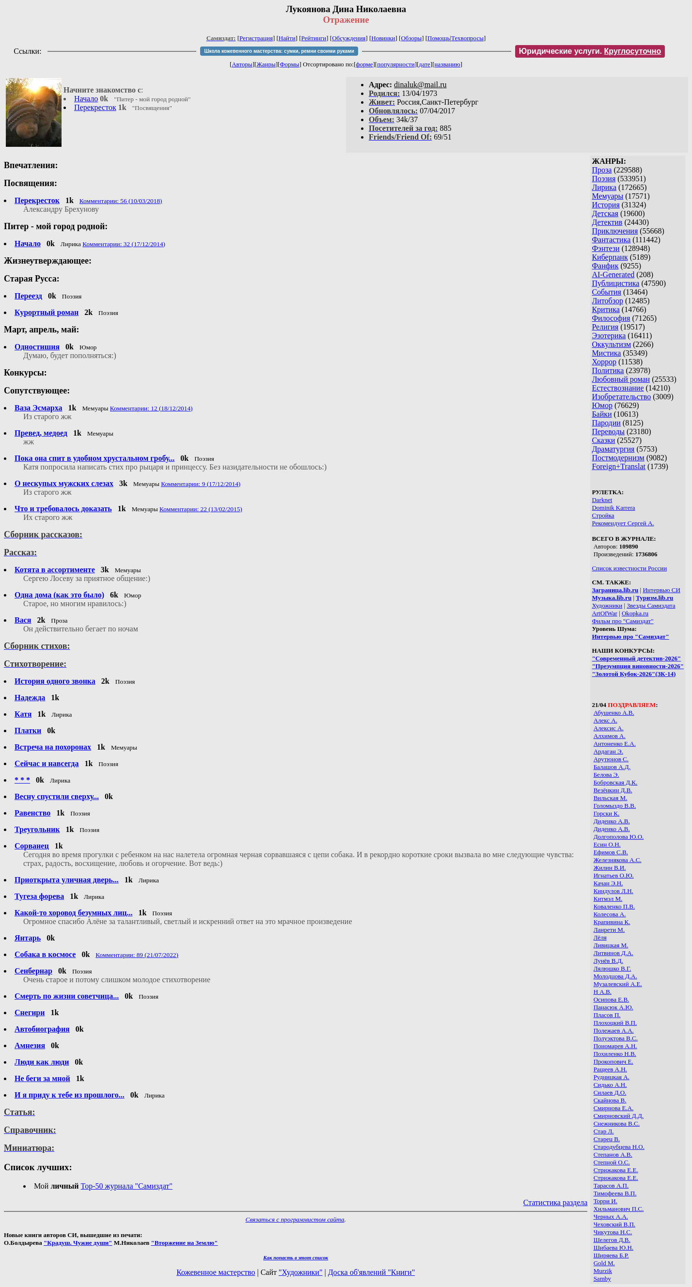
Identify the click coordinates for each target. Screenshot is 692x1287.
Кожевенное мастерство (215, 1272)
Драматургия (613, 449)
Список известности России (629, 568)
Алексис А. (609, 728)
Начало (86, 98)
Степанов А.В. (613, 1154)
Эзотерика (609, 335)
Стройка (603, 515)
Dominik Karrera (613, 507)
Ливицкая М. (611, 945)
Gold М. (604, 1263)
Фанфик (605, 266)
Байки (602, 414)
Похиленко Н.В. (615, 1053)
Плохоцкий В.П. (615, 1022)
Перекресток (95, 107)
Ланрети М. (609, 929)
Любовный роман (621, 379)
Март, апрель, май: (41, 329)
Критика (605, 309)
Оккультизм (611, 344)
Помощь (438, 38)
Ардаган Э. (608, 751)
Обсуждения (348, 38)
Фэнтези (605, 248)
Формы (289, 64)
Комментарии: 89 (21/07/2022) (136, 954)
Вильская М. (611, 797)
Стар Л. (604, 1131)
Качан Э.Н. (608, 883)
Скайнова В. (610, 1100)
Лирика (604, 187)
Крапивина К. (612, 922)
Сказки (603, 440)
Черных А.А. (611, 1216)
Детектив (607, 222)
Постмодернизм (618, 458)
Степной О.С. (612, 1162)
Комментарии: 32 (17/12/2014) (123, 244)
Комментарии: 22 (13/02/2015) (200, 509)
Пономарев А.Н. (615, 1046)
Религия (605, 327)
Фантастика (611, 239)
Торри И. (605, 1201)
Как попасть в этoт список (295, 1257)
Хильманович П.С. (619, 1208)
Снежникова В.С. (617, 1123)
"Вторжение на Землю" (184, 1242)
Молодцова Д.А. (615, 976)
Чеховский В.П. (614, 1224)
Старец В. (607, 1139)
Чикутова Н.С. (613, 1232)
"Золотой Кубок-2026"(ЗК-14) (634, 673)
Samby (602, 1278)
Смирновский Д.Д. (619, 1115)
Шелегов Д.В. (612, 1239)
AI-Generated (613, 274)
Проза (602, 170)
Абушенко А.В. (614, 712)
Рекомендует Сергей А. (623, 523)
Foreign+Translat (618, 466)
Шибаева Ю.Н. (613, 1247)
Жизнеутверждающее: (48, 261)
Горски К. (607, 813)
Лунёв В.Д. (608, 960)
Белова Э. (606, 774)
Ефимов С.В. (611, 852)
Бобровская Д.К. (616, 782)
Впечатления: (31, 165)
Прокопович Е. (613, 1061)
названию (447, 64)
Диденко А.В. (612, 821)
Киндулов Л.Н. (613, 891)
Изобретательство (621, 396)
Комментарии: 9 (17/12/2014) (200, 483)
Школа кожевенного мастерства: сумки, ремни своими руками (279, 51)
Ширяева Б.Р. (611, 1255)
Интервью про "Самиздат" (630, 636)
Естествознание (618, 388)
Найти (287, 38)
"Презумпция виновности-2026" (638, 666)
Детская (605, 213)
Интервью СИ (661, 590)
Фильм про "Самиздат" (622, 621)
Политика (608, 370)
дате (424, 64)
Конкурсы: (25, 372)
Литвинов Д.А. (613, 953)
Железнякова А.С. (618, 859)
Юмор (602, 405)
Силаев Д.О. (610, 1092)
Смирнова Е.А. (614, 1108)
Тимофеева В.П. (615, 1193)
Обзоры (411, 38)
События (606, 292)
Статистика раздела (555, 1202)
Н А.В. (603, 991)
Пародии (606, 423)
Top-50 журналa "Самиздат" (127, 1186)
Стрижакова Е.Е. (616, 1170)
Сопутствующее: (37, 390)
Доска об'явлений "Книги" (371, 1272)
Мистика (606, 353)
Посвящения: (30, 183)
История (605, 205)
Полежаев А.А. (614, 1030)
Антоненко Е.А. (615, 743)
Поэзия (603, 178)
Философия (611, 318)
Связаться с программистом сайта (295, 1219)
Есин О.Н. (607, 844)
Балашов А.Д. (612, 766)
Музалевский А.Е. (618, 984)
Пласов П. (607, 1015)
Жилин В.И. (610, 867)
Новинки (383, 38)
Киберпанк (610, 257)
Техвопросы (467, 38)
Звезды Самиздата (651, 605)
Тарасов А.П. (611, 1185)
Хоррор (604, 362)
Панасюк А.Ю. (613, 1007)
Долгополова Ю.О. (619, 836)
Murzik (603, 1270)
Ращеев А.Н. (610, 1069)
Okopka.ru (635, 613)
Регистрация (256, 38)
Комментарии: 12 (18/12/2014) (151, 408)
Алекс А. (605, 720)
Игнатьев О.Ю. (614, 875)
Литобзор (607, 301)
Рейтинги (314, 38)
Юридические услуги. (590, 51)
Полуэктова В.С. (616, 1038)
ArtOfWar (604, 613)
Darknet (602, 499)
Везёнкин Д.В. (613, 790)
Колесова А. (610, 914)
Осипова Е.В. (611, 999)
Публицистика (615, 283)
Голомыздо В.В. (615, 805)
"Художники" (300, 1272)
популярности (396, 64)
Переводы (608, 431)
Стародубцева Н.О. (619, 1146)
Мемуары (607, 196)
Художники (607, 605)
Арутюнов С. (611, 759)
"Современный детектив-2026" (636, 658)
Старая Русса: (32, 278)
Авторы (242, 64)
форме (364, 64)
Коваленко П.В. (614, 906)
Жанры (265, 64)
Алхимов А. (610, 735)
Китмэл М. (608, 898)
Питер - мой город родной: (56, 226)
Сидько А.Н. (610, 1084)
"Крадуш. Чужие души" (78, 1242)
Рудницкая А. (611, 1077)
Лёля (600, 937)
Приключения (615, 231)
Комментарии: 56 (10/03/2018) (120, 200)
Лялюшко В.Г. (612, 968)
